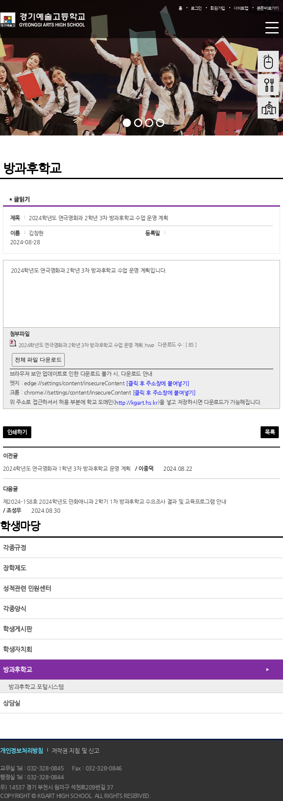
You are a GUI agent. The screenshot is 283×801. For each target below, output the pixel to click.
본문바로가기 (268, 8)
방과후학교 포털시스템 (36, 686)
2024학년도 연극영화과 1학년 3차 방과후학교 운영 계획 (67, 468)
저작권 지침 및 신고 (75, 750)
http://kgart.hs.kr (136, 402)
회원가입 (217, 8)
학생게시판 (17, 629)
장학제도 (14, 568)
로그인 (196, 8)
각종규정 (14, 547)
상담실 (11, 703)
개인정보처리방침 (21, 750)
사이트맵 (241, 8)
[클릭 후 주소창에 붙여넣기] (157, 383)
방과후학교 (17, 669)
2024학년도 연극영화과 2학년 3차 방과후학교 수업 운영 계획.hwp (86, 345)
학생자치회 (17, 649)
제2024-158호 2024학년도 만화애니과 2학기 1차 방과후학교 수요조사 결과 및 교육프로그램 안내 (114, 501)
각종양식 (14, 608)
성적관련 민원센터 (27, 588)
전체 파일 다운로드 (38, 359)
